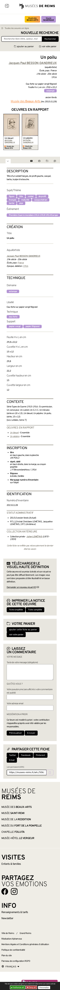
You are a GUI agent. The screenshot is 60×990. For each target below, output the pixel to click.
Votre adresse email (15, 703)
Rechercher (50, 39)
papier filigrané (32, 326)
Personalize (44, 987)
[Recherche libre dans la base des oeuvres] (21, 39)
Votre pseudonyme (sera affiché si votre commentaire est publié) (29, 691)
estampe (50, 90)
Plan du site (6, 955)
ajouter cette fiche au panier (23, 629)
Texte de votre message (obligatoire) (22, 662)
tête (21, 196)
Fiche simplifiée (16, 609)
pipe (21, 203)
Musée (48, 19)
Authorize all (17, 987)
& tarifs (14, 912)
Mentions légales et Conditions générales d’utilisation (25, 944)
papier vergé (15, 326)
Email (12, 760)
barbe (11, 203)
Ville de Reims (7, 933)
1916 (25, 266)
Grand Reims (25, 933)
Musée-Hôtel (17, 838)
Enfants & (11, 864)
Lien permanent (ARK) (15, 767)
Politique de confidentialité (13, 950)
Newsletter (7, 918)
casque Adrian (40, 200)
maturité (25, 200)
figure (11, 196)
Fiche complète (35, 609)
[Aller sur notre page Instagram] (14, 891)
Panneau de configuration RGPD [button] (15, 961)
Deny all (32, 987)
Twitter (12, 755)
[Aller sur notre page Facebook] (4, 891)
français (12, 200)
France (21, 262)
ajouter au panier (24, 46)
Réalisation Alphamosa (11, 939)
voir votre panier (47, 46)
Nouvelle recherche (40, 33)
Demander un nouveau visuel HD (21, 587)
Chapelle (13, 832)
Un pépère (27, 138)
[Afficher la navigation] (7, 6)
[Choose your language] (10, 966)
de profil (42, 196)
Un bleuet (9, 138)
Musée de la (16, 819)
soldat (30, 196)
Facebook (26, 755)
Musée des (32, 19)
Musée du (21, 825)
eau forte (13, 316)
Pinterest (40, 755)
